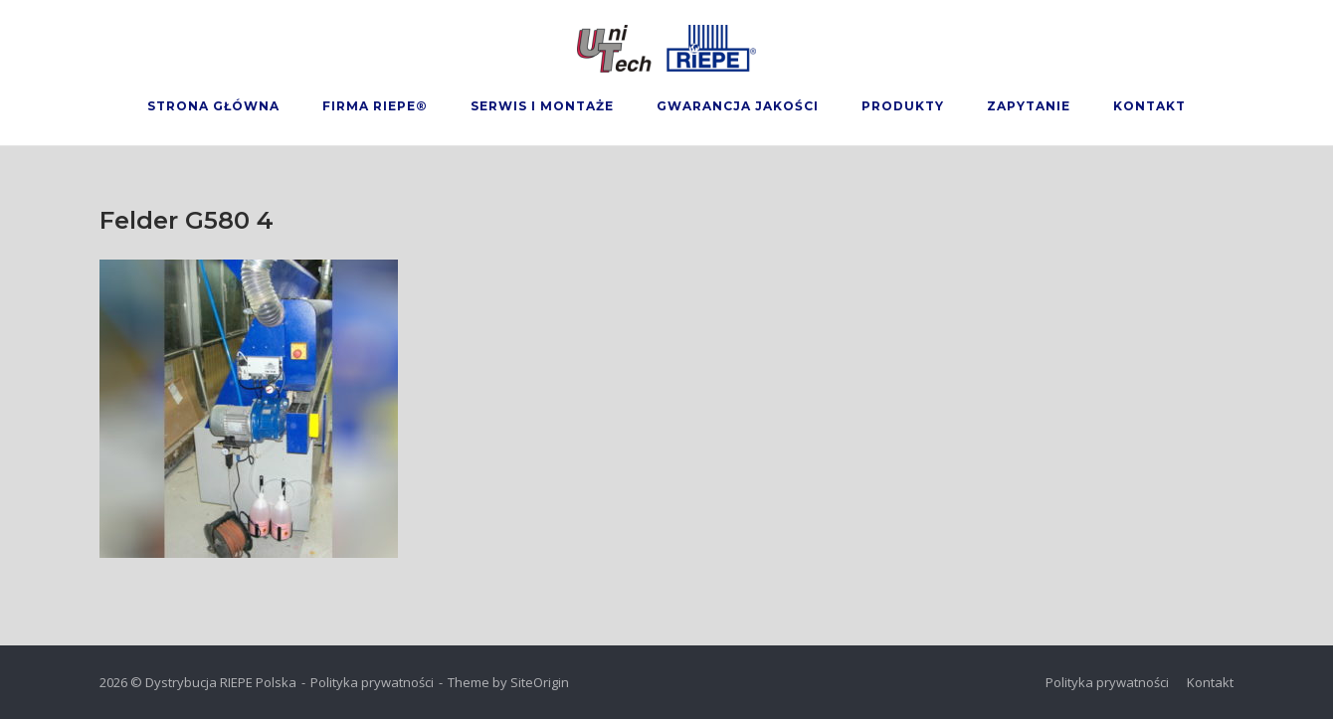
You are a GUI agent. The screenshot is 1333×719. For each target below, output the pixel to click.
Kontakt (1149, 105)
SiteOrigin (539, 682)
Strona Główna (213, 105)
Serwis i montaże (542, 105)
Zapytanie (1028, 105)
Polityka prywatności (372, 682)
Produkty (902, 105)
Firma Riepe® (375, 105)
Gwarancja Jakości (738, 105)
